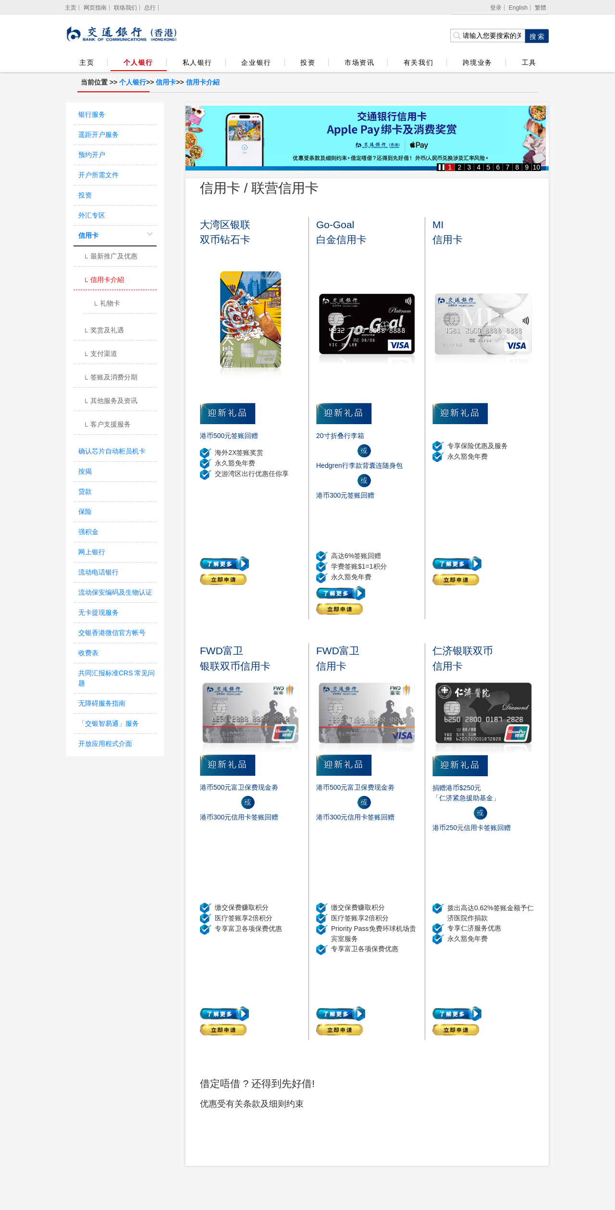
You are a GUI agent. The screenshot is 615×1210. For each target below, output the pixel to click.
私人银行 (197, 62)
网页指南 (95, 8)
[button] (441, 167)
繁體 (540, 8)
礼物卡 (106, 304)
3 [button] (469, 167)
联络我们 (125, 8)
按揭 (85, 471)
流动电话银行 (98, 572)
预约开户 (91, 155)
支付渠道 (100, 354)
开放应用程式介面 (105, 743)
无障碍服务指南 (101, 703)
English (518, 8)
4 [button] (479, 167)
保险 (85, 511)
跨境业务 (477, 62)
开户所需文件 (98, 175)
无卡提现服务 (98, 612)
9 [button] (527, 167)
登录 (496, 8)
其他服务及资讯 (110, 401)
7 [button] (508, 167)
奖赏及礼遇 (103, 331)
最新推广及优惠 (110, 257)
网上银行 (91, 552)
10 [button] (537, 167)
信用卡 (166, 82)
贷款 (85, 491)
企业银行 (256, 62)
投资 (307, 62)
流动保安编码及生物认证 (115, 592)
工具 (529, 62)
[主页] (70, 8)
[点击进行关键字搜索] (537, 36)
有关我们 (418, 62)
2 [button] (460, 167)
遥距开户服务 (98, 134)
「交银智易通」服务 (108, 723)
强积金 (88, 532)
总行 (150, 8)
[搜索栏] (487, 35)
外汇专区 (91, 215)
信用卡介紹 (203, 82)
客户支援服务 (107, 425)
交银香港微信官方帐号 (112, 632)
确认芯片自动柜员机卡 (112, 451)
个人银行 (138, 62)
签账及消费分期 (110, 378)
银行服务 (91, 114)
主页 (86, 62)
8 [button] (517, 167)
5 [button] (489, 167)
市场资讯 (359, 62)
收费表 (88, 653)
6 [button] (498, 167)
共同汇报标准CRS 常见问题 (116, 678)
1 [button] (450, 167)
